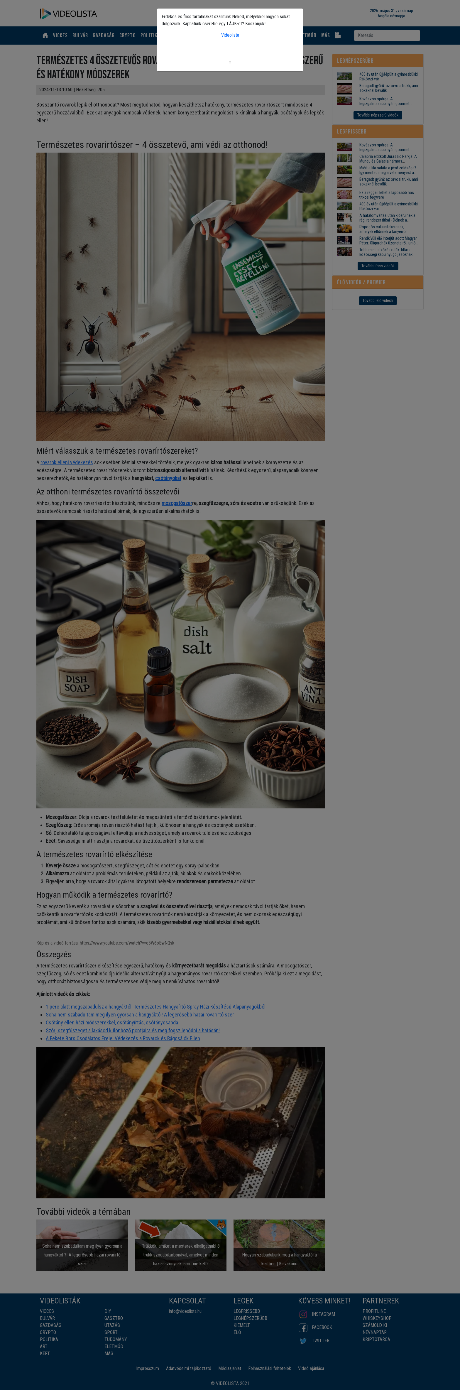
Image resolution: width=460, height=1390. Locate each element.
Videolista (230, 35)
